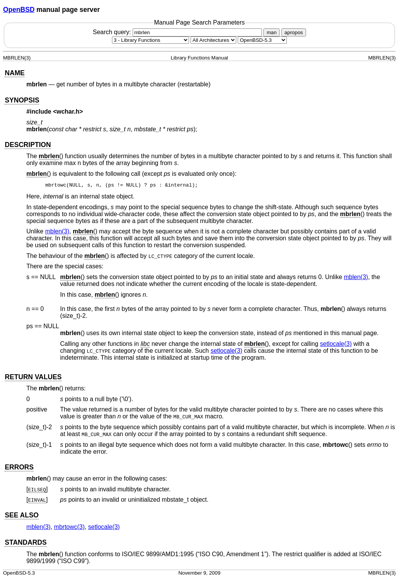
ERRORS (19, 468)
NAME (15, 73)
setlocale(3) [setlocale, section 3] (336, 345)
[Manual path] (262, 40)
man (271, 32)
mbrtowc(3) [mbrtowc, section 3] (69, 528)
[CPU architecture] (213, 40)
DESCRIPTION (28, 145)
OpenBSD (19, 9)
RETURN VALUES (33, 378)
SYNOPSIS (22, 100)
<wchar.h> (68, 111)
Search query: (178, 32)
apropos (294, 32)
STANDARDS (25, 543)
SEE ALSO (21, 516)
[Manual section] (150, 40)
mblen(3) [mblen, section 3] (57, 232)
